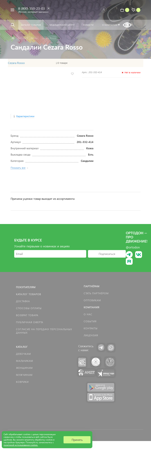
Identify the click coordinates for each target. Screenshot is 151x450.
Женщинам (24, 368)
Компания (91, 307)
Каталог (22, 347)
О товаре (62, 62)
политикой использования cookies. (21, 445)
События (90, 321)
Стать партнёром (96, 293)
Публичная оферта (29, 322)
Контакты (91, 328)
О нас (88, 314)
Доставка (23, 301)
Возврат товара (27, 315)
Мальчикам (24, 361)
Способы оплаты (29, 308)
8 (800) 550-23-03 (31, 8)
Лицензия (91, 335)
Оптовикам (92, 300)
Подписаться (107, 254)
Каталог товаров (28, 294)
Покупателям (26, 287)
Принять (77, 440)
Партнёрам (92, 286)
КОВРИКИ (22, 382)
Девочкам (23, 354)
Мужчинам (24, 375)
